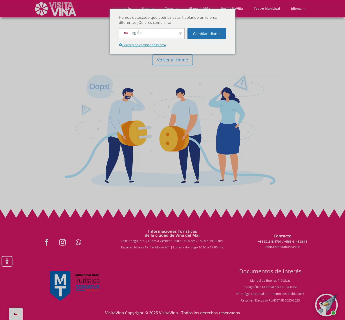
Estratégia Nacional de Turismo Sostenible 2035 (270, 294)
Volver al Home (172, 60)
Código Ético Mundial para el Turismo (270, 287)
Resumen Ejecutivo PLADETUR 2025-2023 (270, 300)
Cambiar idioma (207, 33)
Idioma (296, 8)
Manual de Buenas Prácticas (270, 281)
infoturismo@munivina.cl (282, 247)
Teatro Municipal (267, 8)
